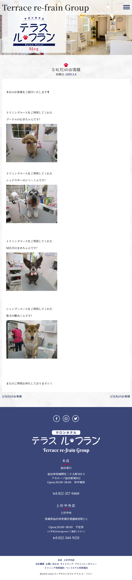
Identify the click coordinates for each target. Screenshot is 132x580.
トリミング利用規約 (54, 567)
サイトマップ (66, 564)
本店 (60, 560)
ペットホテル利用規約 (77, 567)
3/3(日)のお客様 (12, 396)
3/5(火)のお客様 (120, 396)
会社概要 (39, 564)
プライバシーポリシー (86, 564)
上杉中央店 (68, 560)
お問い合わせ (52, 564)
